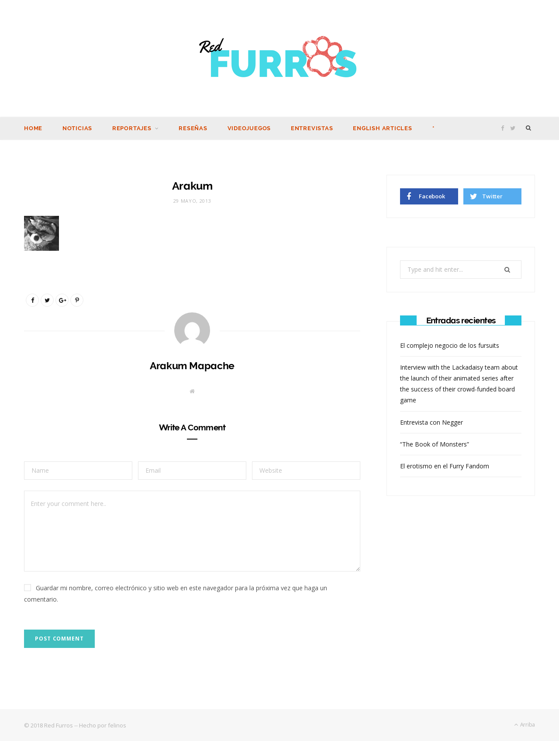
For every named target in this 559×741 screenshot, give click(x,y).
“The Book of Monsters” (434, 444)
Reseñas (193, 128)
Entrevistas (312, 128)
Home (33, 128)
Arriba (524, 724)
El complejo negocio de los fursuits (449, 345)
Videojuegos (249, 128)
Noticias (77, 128)
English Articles (382, 128)
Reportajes (132, 128)
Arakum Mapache (192, 365)
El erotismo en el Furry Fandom (444, 465)
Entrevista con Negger (431, 422)
